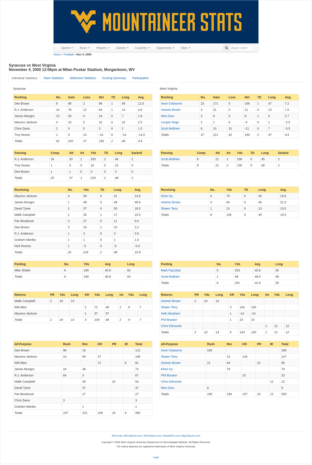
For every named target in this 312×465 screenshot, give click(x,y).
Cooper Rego (170, 122)
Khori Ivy (167, 196)
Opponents (165, 48)
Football (69, 54)
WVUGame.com (152, 435)
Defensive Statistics (83, 78)
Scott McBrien (170, 128)
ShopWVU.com (171, 435)
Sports (67, 48)
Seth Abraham (170, 313)
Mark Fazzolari (171, 270)
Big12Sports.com (191, 435)
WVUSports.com (133, 435)
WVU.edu (117, 435)
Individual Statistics (24, 78)
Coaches (142, 48)
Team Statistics (53, 78)
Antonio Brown (171, 109)
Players (102, 48)
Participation (140, 78)
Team (84, 48)
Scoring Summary (114, 78)
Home (57, 54)
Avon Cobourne (171, 103)
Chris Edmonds (171, 326)
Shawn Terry (169, 208)
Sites (186, 48)
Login (156, 457)
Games (122, 48)
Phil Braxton (169, 319)
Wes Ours (167, 116)
